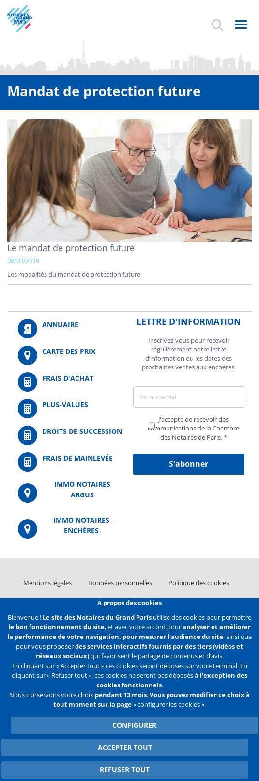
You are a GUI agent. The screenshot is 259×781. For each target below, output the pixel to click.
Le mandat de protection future (71, 248)
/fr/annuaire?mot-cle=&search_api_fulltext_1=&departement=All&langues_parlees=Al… (70, 328)
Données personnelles (120, 582)
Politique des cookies (198, 582)
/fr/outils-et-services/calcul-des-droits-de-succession (70, 435)
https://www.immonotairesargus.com (70, 493)
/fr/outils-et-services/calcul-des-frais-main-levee (70, 462)
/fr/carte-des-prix (70, 355)
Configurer (134, 725)
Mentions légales (47, 582)
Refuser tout (125, 769)
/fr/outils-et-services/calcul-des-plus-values (70, 408)
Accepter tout (125, 747)
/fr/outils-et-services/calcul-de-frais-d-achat (70, 382)
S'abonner (188, 464)
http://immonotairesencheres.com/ (70, 529)
